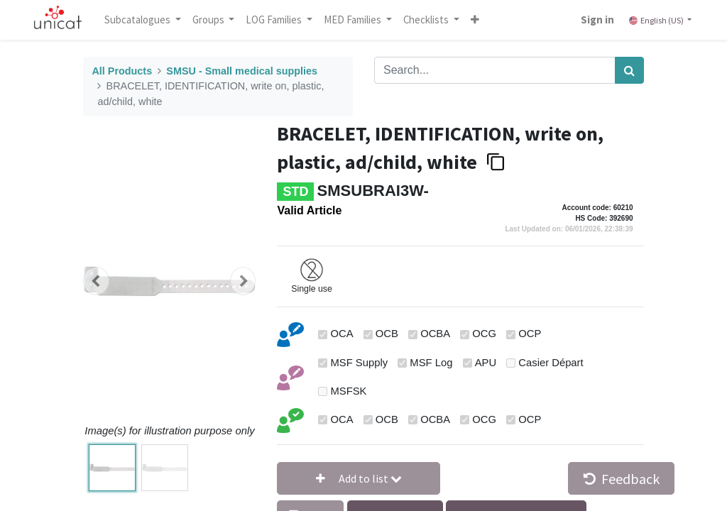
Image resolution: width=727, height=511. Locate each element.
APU (485, 362)
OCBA (435, 333)
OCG (484, 333)
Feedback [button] (622, 479)
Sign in (596, 19)
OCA (342, 333)
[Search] (629, 70)
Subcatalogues (140, 19)
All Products (122, 71)
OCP (529, 333)
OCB (387, 333)
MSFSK (349, 391)
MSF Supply (359, 362)
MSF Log (431, 362)
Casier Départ (550, 362)
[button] (476, 19)
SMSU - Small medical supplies (241, 71)
